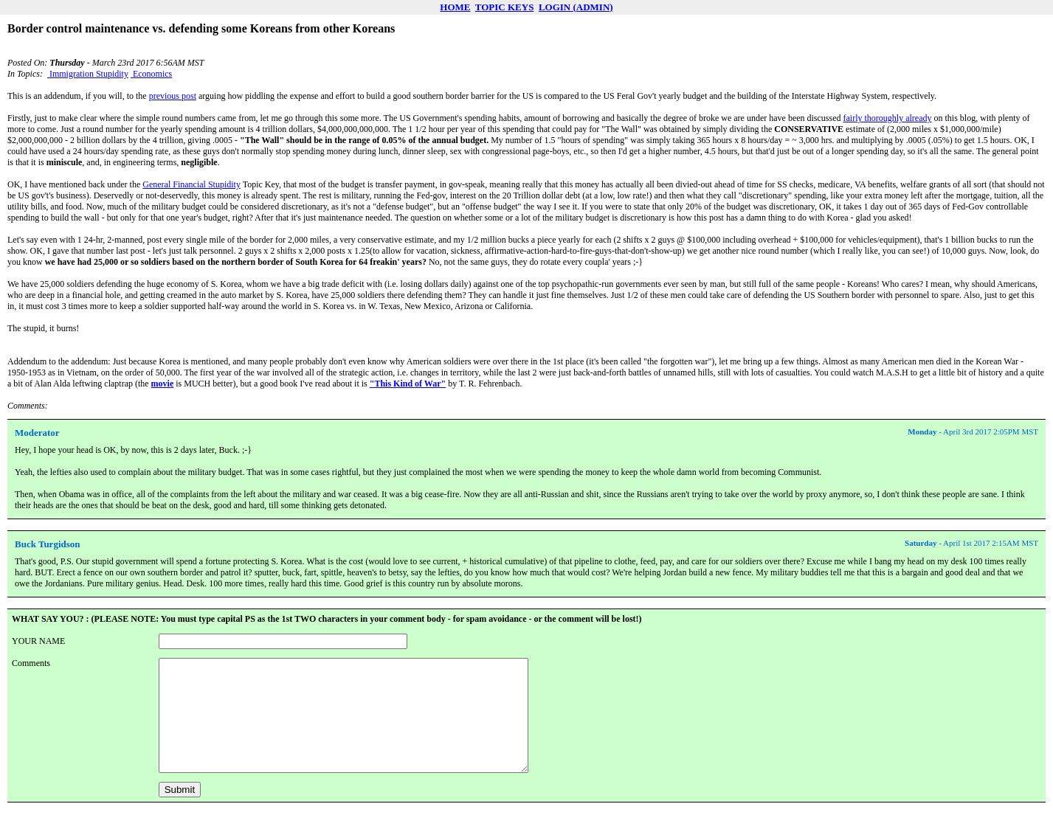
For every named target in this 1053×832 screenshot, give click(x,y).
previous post (172, 96)
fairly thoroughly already (887, 118)
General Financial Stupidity (191, 184)
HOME (455, 7)
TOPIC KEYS (504, 7)
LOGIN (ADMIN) (576, 7)
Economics (151, 74)
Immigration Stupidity (87, 74)
